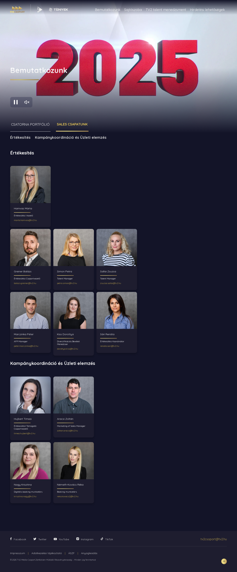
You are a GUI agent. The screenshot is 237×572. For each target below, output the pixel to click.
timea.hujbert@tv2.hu (24, 433)
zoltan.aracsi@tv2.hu (67, 430)
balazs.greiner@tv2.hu (25, 283)
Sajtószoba (133, 9)
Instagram (85, 539)
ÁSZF (71, 553)
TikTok (107, 539)
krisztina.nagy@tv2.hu (25, 496)
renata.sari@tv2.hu (109, 346)
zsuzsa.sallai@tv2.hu (110, 283)
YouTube (61, 539)
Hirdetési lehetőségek (207, 9)
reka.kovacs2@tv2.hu (68, 496)
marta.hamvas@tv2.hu (25, 220)
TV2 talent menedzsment (166, 9)
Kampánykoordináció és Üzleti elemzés (70, 137)
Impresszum (17, 553)
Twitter (39, 539)
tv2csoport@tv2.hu (214, 539)
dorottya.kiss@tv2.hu (67, 348)
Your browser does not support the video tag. (118, 66)
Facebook (18, 539)
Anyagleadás (89, 553)
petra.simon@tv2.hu (67, 283)
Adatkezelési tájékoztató (46, 553)
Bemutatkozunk (107, 9)
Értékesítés (20, 137)
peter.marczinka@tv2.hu (26, 346)
